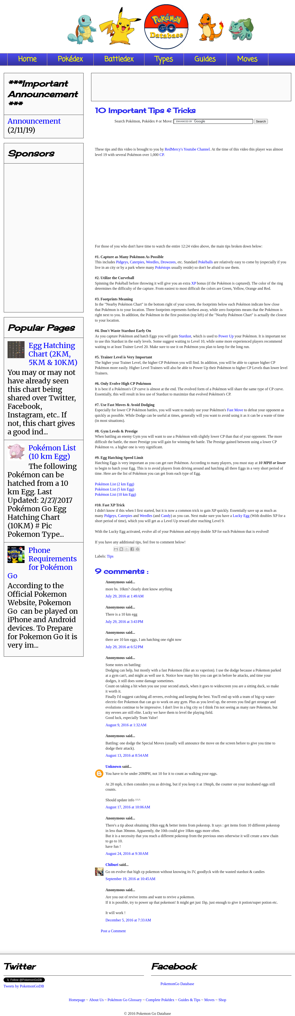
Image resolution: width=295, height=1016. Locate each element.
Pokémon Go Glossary (125, 1000)
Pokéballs (205, 262)
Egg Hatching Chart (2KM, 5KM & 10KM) (53, 354)
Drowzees (168, 262)
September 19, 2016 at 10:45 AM (130, 879)
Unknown (113, 766)
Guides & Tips (189, 1000)
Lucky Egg (241, 516)
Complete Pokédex (160, 1000)
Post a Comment (113, 931)
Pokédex (70, 59)
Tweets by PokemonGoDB (24, 986)
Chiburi (112, 865)
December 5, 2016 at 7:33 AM (128, 920)
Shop (222, 1000)
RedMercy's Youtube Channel (187, 149)
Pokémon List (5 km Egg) (114, 489)
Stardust (185, 336)
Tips (110, 556)
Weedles (152, 262)
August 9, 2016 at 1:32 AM (125, 725)
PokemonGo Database (177, 984)
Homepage (77, 1000)
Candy (166, 516)
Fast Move (235, 410)
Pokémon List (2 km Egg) (114, 484)
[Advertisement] (191, 85)
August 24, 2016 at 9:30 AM (126, 854)
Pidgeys (122, 262)
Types (164, 59)
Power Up (226, 336)
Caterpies (137, 262)
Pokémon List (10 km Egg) (115, 494)
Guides (205, 59)
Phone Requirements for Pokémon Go (42, 563)
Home (27, 59)
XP (193, 283)
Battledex (119, 59)
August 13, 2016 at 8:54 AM (126, 755)
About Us (96, 1000)
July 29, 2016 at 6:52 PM (124, 647)
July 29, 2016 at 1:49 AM (124, 596)
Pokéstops (162, 267)
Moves (247, 59)
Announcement (34, 121)
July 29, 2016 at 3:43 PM (124, 622)
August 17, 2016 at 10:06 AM (127, 807)
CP (162, 155)
